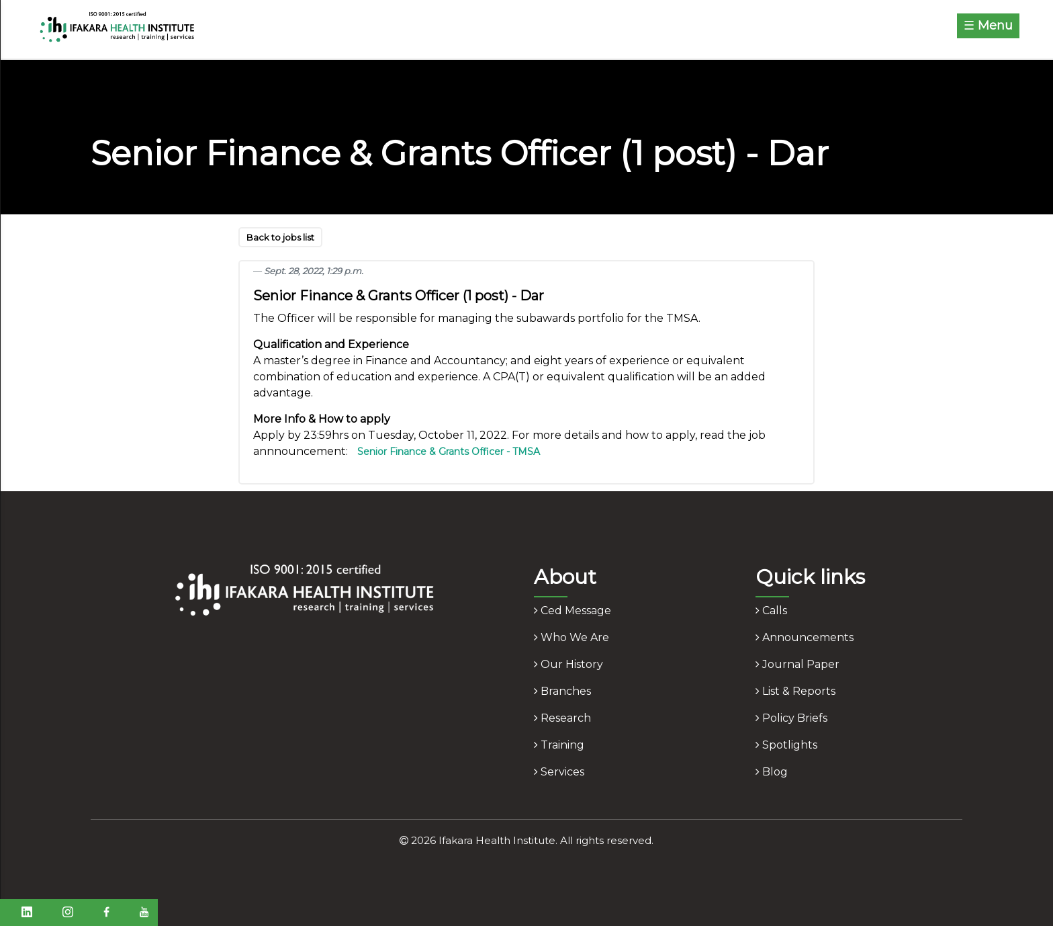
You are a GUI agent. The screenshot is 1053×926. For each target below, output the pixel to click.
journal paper (797, 664)
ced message (572, 610)
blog (772, 771)
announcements (805, 637)
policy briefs (791, 718)
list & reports (795, 691)
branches (562, 691)
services (559, 771)
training (559, 745)
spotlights (786, 745)
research (562, 718)
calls (771, 610)
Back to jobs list (280, 237)
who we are (571, 637)
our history (568, 664)
